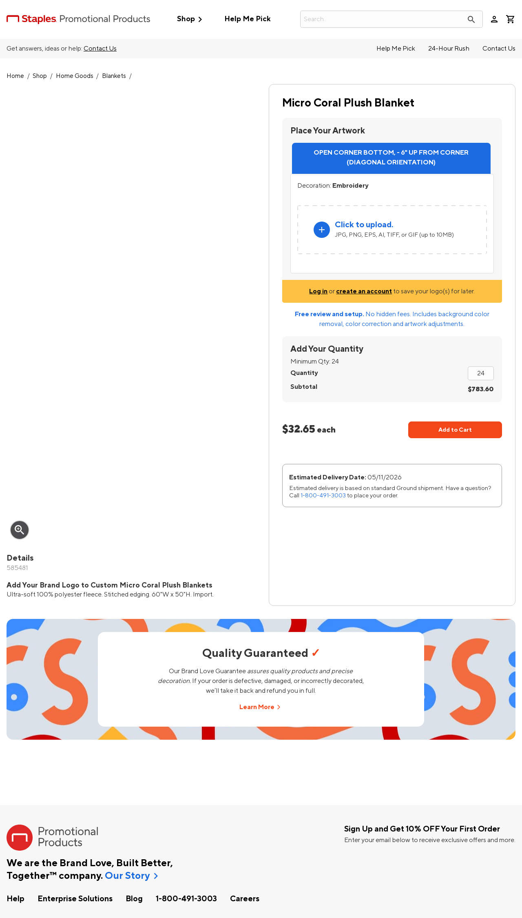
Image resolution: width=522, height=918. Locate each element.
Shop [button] (191, 19)
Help (15, 899)
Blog (134, 899)
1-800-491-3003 (323, 495)
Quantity (304, 373)
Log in (318, 291)
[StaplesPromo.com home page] (78, 19)
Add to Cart (455, 430)
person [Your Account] (494, 19)
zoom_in (19, 530)
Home (15, 76)
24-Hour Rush (448, 48)
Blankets (114, 76)
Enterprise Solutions (75, 899)
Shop (40, 76)
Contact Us (100, 48)
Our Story (127, 876)
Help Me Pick (247, 19)
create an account (364, 291)
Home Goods (74, 76)
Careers (244, 899)
